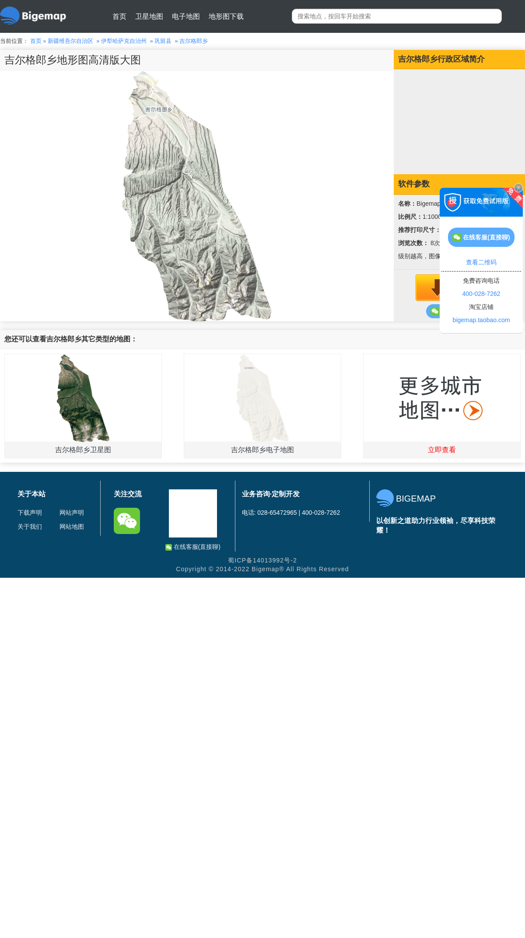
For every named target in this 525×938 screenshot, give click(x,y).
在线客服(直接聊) (192, 547)
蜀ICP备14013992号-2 (262, 560)
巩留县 (163, 41)
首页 (119, 16)
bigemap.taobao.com (481, 319)
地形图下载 (226, 16)
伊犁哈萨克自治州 (124, 41)
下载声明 (30, 512)
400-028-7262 (481, 293)
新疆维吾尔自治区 (70, 41)
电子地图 (186, 16)
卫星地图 (149, 16)
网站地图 (72, 526)
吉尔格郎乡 (193, 41)
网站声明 (72, 512)
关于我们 (30, 526)
